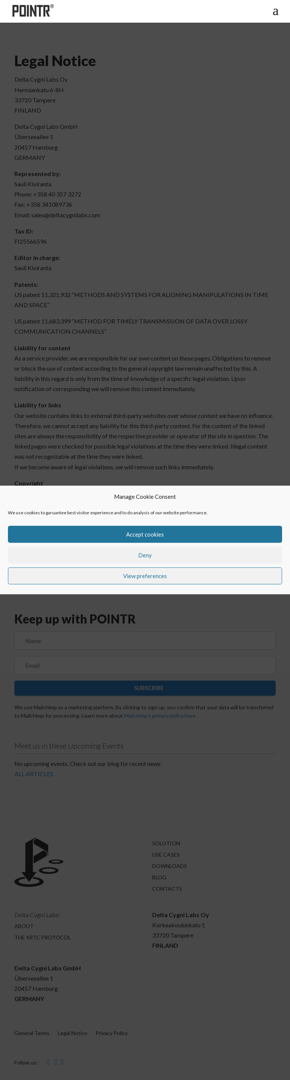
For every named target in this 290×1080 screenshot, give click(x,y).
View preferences (145, 575)
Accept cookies (145, 534)
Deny (145, 555)
